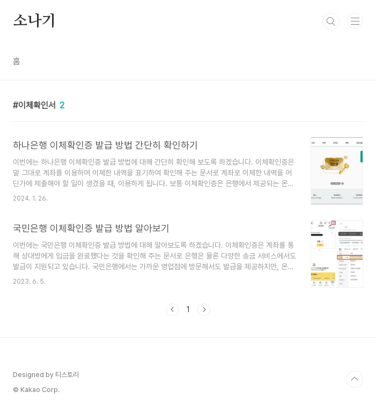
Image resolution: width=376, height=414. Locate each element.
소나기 (34, 21)
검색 (331, 21)
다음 (203, 309)
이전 (172, 309)
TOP (354, 379)
